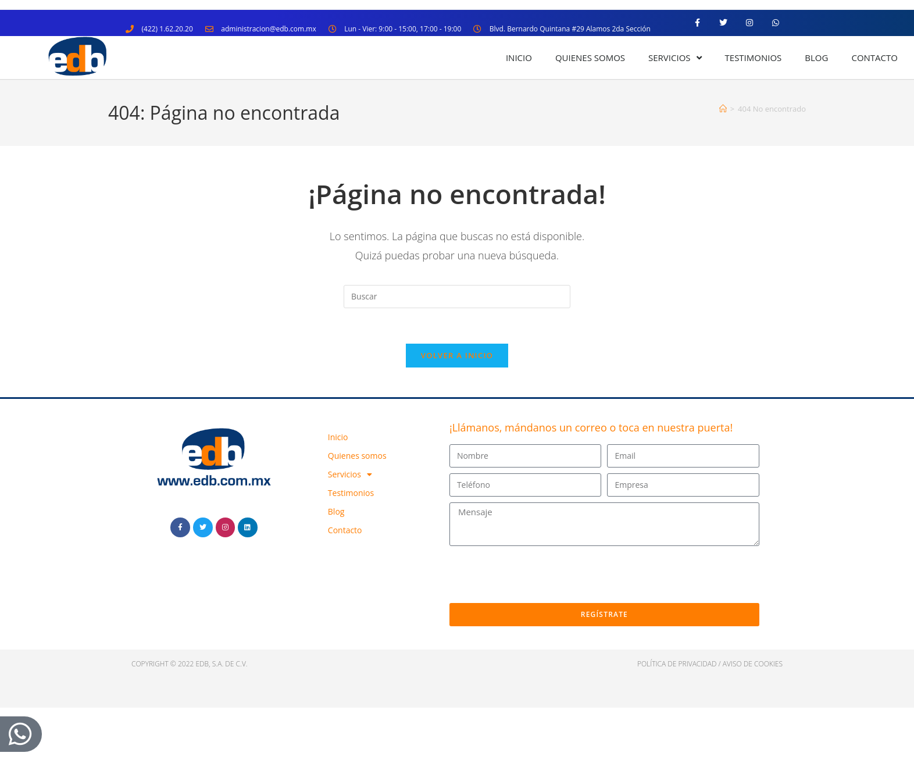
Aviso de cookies (753, 664)
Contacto (874, 57)
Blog (816, 57)
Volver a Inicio (457, 355)
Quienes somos (590, 57)
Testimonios (753, 57)
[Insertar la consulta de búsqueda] (457, 296)
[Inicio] (723, 109)
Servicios (674, 58)
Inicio (519, 57)
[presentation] (537, 574)
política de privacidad (677, 664)
